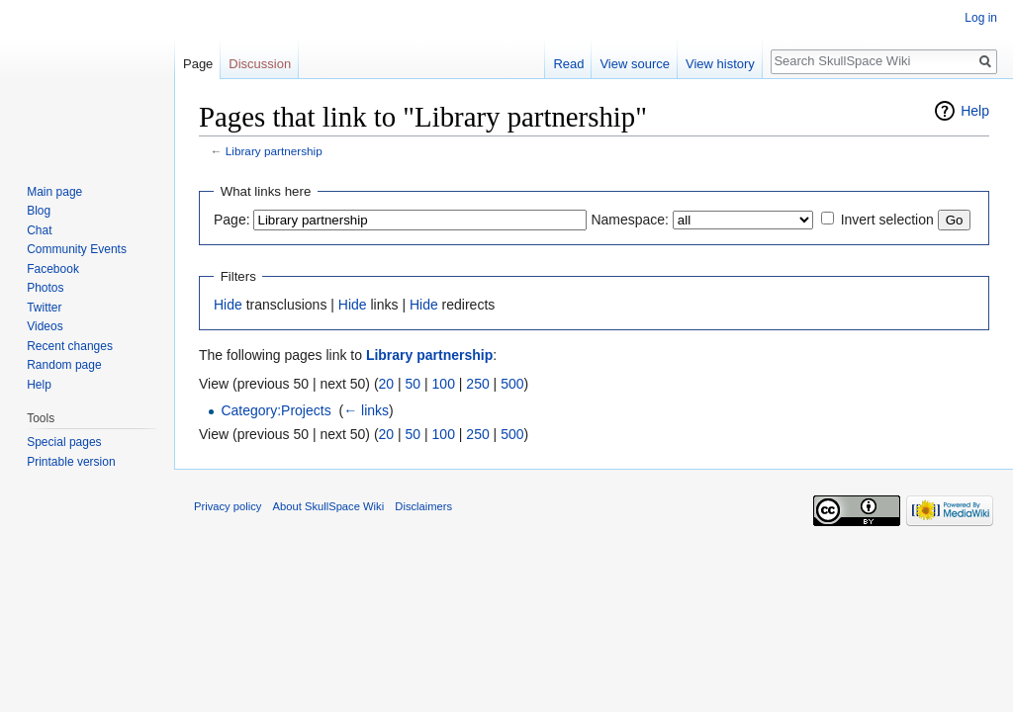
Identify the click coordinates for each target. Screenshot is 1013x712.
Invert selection (887, 219)
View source (634, 63)
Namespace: (630, 219)
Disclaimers (423, 506)
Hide (228, 304)
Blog (38, 211)
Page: (232, 219)
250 (477, 384)
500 (512, 384)
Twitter (44, 307)
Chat (39, 230)
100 (443, 384)
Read (568, 63)
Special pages (64, 442)
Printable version (71, 462)
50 (413, 384)
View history (720, 63)
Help (975, 111)
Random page (64, 365)
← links (366, 410)
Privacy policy (227, 506)
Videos (44, 326)
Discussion (260, 63)
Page (198, 63)
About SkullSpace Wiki (329, 506)
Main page (54, 192)
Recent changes (70, 346)
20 (387, 384)
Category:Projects (275, 410)
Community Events (77, 249)
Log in (981, 18)
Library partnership (274, 150)
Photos (45, 288)
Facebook (53, 269)
